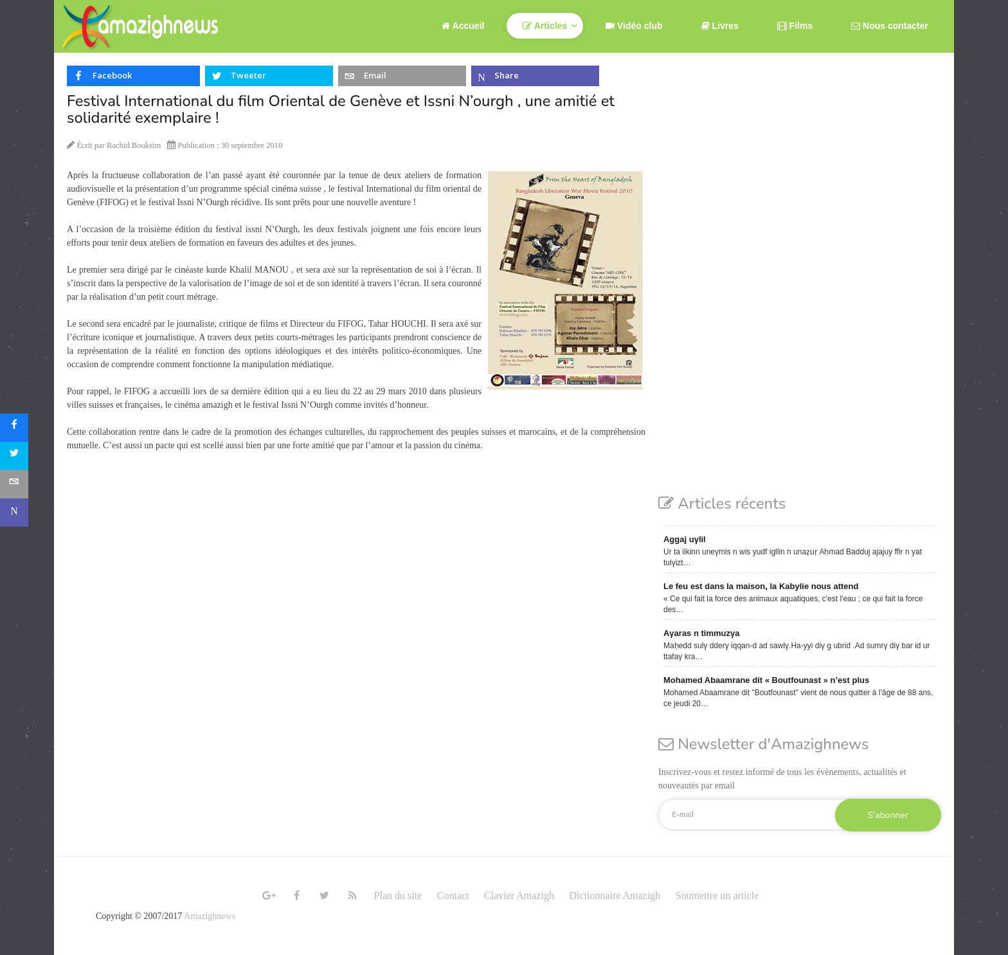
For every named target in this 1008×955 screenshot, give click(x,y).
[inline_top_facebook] (133, 76)
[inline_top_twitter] (269, 76)
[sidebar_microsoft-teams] (14, 512)
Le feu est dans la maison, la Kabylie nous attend (760, 586)
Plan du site (398, 895)
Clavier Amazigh (519, 895)
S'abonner (888, 815)
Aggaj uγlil (684, 539)
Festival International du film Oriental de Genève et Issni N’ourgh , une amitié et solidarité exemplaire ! (341, 109)
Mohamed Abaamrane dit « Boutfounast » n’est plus (766, 680)
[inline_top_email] (402, 76)
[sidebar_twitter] (14, 456)
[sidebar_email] (14, 484)
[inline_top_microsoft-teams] (535, 76)
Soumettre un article (717, 895)
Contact (453, 895)
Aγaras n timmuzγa (701, 633)
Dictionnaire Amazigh (614, 895)
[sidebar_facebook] (14, 428)
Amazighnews (209, 916)
